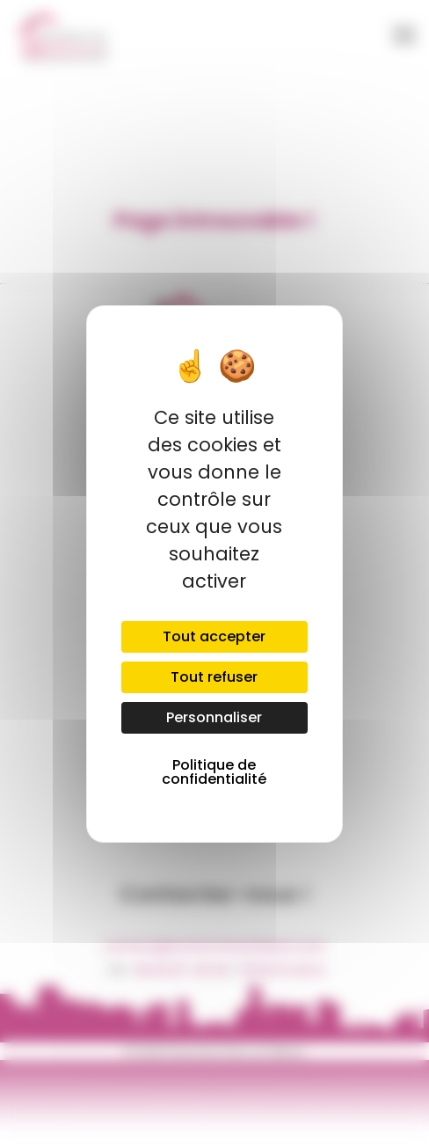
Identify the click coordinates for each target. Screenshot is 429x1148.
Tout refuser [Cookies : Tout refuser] (214, 677)
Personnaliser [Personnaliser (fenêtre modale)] (214, 717)
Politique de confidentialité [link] (214, 772)
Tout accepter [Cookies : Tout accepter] (214, 636)
